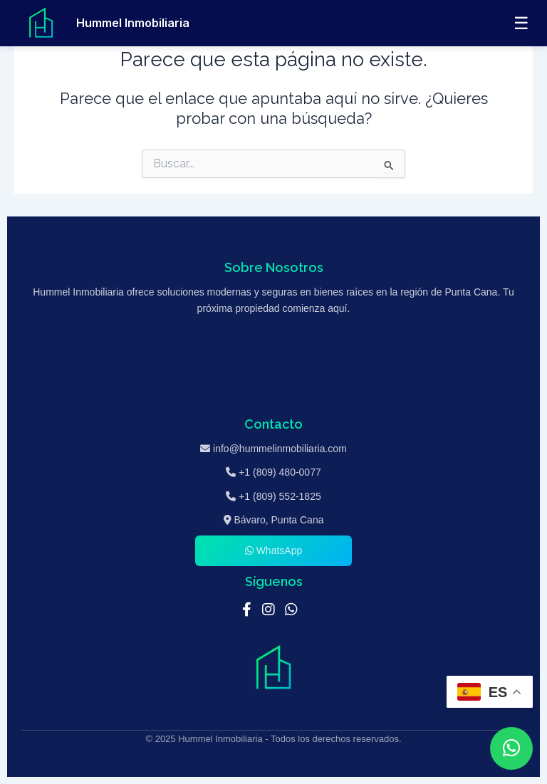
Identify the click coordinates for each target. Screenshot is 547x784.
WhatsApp (273, 550)
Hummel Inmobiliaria (132, 23)
